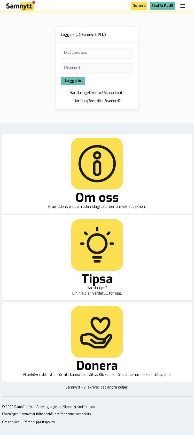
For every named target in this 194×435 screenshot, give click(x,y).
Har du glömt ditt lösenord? (97, 101)
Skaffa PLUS (162, 5)
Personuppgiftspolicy (39, 422)
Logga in (73, 80)
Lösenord (72, 68)
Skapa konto (114, 92)
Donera (139, 5)
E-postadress (75, 52)
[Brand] (20, 6)
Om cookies (11, 422)
